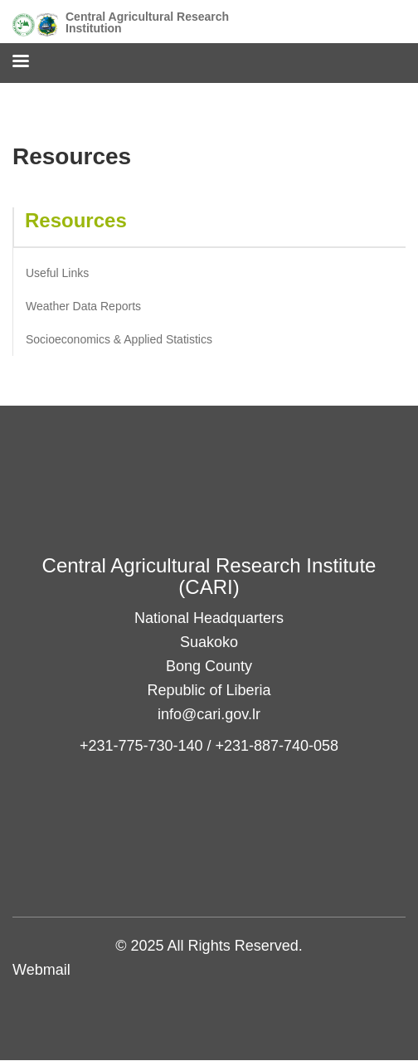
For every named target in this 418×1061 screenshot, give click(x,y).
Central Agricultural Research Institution (147, 22)
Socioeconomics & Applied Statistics (119, 339)
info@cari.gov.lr (209, 714)
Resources (76, 220)
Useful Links (57, 273)
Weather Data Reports (83, 306)
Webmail (41, 969)
